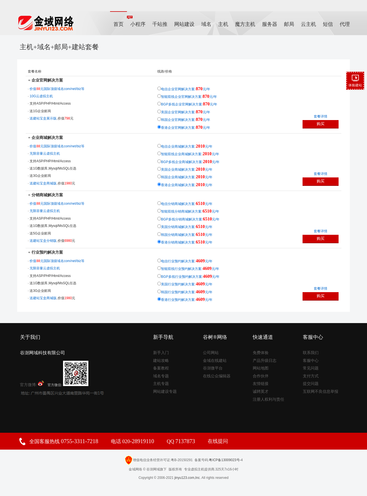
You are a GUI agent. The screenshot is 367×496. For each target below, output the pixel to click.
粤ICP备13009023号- (225, 460)
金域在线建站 (215, 361)
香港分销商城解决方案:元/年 (186, 242)
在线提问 (218, 441)
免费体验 (260, 353)
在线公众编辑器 (217, 376)
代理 (345, 24)
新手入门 (161, 353)
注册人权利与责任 (268, 399)
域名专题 (161, 376)
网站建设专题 (165, 391)
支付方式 (311, 376)
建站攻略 (161, 361)
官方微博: (32, 383)
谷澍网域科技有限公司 (42, 352)
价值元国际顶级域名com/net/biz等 (57, 89)
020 (137, 441)
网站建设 (184, 24)
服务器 (269, 24)
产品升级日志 (264, 361)
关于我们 (30, 337)
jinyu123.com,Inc (187, 478)
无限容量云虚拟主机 (45, 153)
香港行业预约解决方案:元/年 (186, 300)
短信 (328, 24)
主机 (223, 24)
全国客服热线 (63, 441)
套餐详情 (320, 116)
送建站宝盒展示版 (43, 118)
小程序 (136, 21)
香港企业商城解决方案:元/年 (186, 185)
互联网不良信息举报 (320, 391)
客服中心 (311, 361)
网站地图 (260, 368)
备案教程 (161, 368)
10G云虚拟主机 (41, 96)
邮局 (289, 24)
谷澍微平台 (213, 368)
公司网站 (211, 353)
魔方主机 (245, 24)
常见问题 (311, 368)
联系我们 (311, 353)
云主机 (308, 24)
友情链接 (260, 384)
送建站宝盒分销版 (43, 241)
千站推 (159, 24)
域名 (206, 24)
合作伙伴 (260, 376)
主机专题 (161, 384)
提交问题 (311, 384)
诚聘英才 (260, 391)
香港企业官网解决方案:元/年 (185, 128)
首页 (118, 24)
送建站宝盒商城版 (43, 183)
